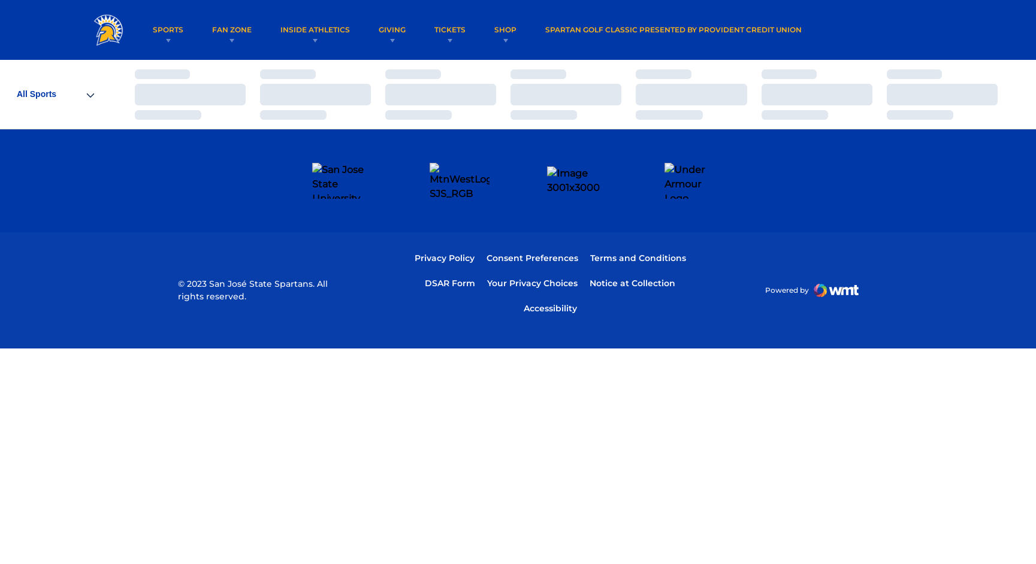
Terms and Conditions (638, 222)
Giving (392, 29)
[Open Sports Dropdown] (55, 94)
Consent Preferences (532, 222)
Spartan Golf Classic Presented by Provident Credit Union (673, 29)
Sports (168, 29)
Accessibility (550, 272)
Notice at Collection (632, 247)
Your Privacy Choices (532, 247)
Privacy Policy (445, 222)
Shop (505, 29)
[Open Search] (932, 30)
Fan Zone (232, 29)
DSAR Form (450, 247)
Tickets (450, 29)
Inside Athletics (315, 29)
